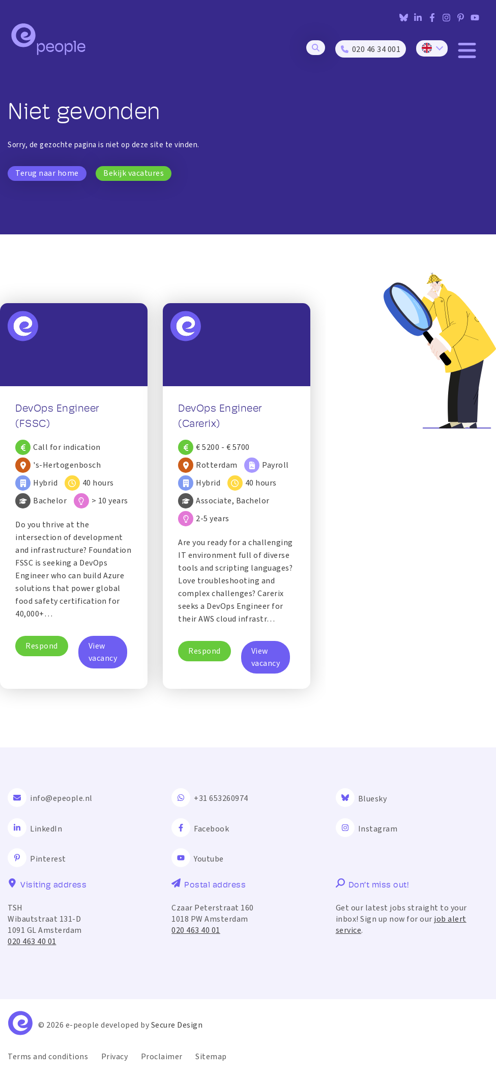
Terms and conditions (48, 1056)
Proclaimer (162, 1056)
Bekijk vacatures (133, 173)
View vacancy (103, 652)
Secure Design (177, 1025)
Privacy (114, 1056)
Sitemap (211, 1056)
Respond (41, 646)
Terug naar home (47, 173)
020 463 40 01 (32, 941)
